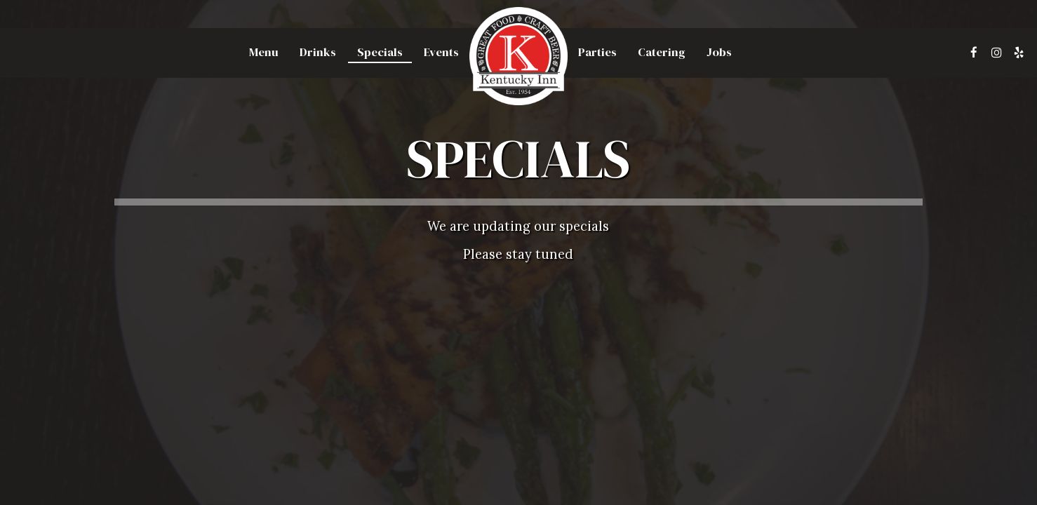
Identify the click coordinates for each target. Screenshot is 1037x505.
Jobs (719, 53)
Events (441, 53)
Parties (597, 53)
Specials (380, 53)
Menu (264, 53)
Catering (661, 53)
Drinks (318, 53)
